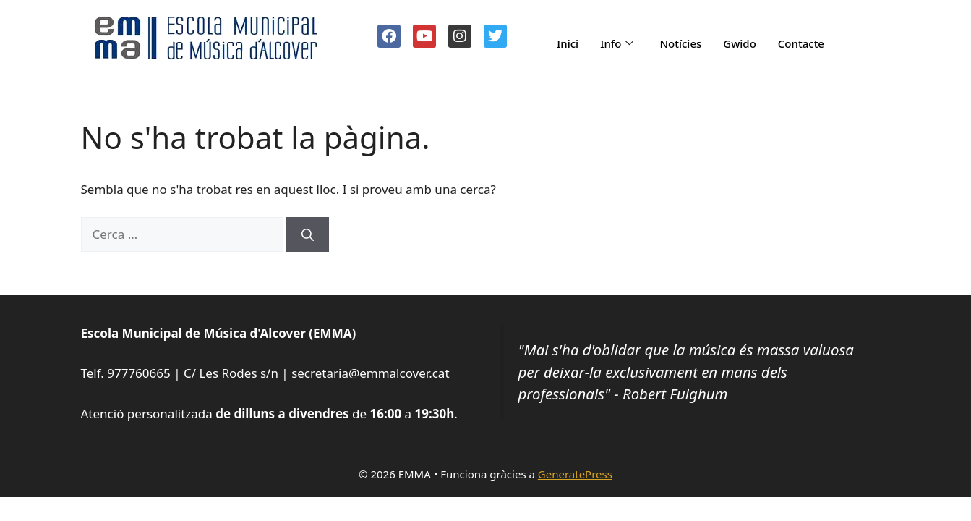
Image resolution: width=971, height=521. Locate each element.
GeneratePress (575, 474)
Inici (567, 43)
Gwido (739, 43)
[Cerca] (307, 234)
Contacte (801, 43)
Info (616, 43)
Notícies (680, 43)
